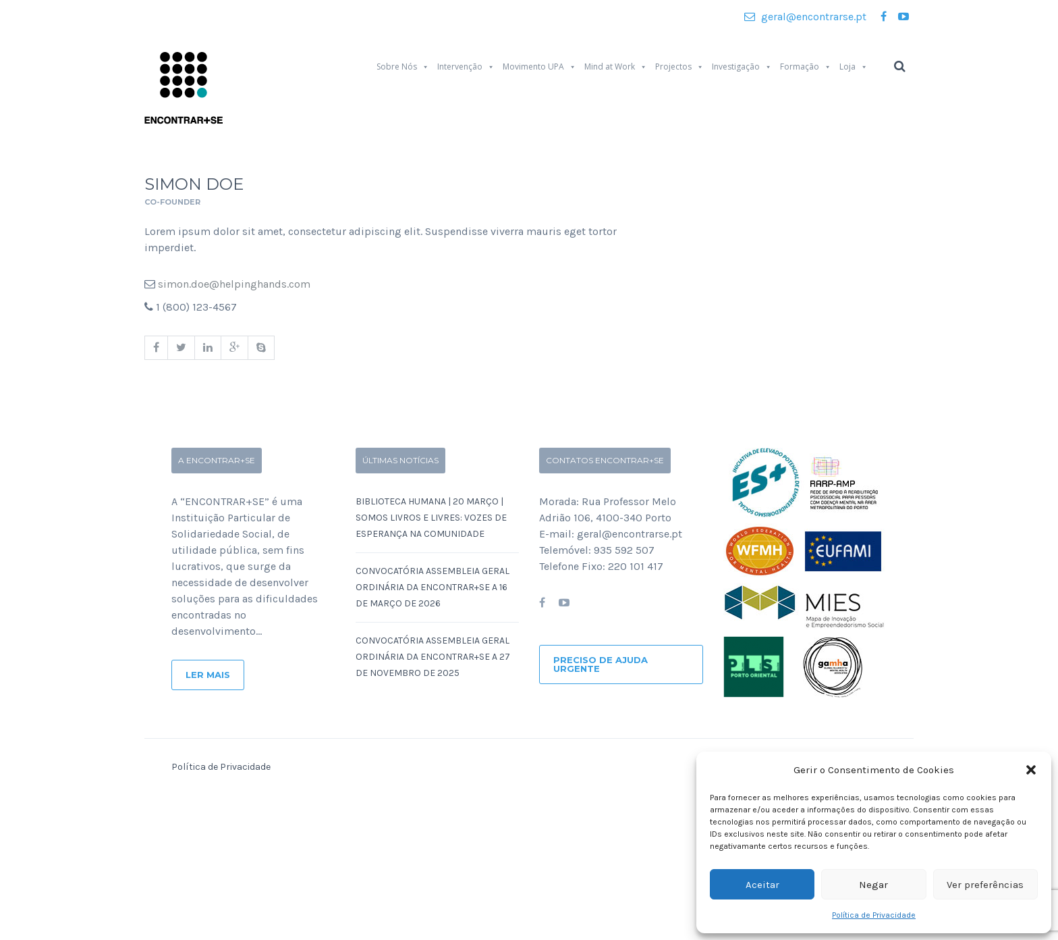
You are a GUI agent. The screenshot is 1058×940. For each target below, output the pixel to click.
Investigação (742, 66)
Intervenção (466, 66)
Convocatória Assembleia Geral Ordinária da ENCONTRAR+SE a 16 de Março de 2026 (432, 587)
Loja (853, 66)
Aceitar (762, 885)
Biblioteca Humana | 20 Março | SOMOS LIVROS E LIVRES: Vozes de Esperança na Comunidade (431, 518)
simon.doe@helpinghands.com (234, 284)
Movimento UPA (539, 66)
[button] (1031, 770)
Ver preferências (985, 885)
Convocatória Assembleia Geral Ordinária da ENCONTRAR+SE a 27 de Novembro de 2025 (433, 657)
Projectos (679, 66)
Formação (805, 66)
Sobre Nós (403, 66)
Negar (873, 885)
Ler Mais (208, 674)
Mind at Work (615, 66)
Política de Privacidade (874, 915)
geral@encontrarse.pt (805, 16)
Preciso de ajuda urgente (600, 664)
